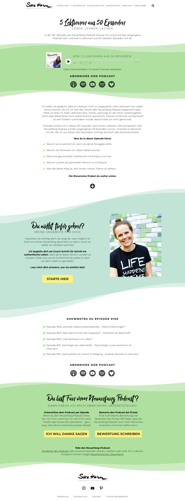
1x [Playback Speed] (85, 63)
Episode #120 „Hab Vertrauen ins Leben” (69, 339)
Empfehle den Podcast (55, 451)
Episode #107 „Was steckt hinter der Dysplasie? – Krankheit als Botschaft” (89, 333)
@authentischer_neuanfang (106, 454)
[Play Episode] (68, 61)
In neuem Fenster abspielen (105, 69)
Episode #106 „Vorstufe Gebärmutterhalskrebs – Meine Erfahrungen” (86, 326)
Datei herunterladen (75, 69)
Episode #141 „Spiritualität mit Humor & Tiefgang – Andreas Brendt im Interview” (93, 354)
